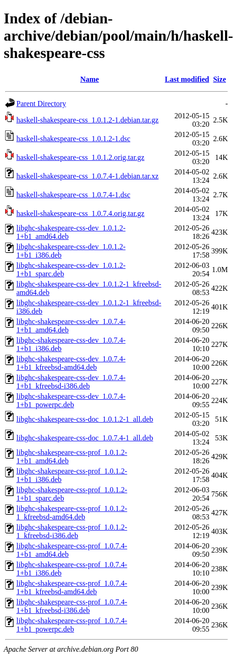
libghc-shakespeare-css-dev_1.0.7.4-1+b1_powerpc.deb (70, 400)
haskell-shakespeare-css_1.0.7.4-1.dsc (73, 195)
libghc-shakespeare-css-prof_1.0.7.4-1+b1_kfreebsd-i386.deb (71, 606)
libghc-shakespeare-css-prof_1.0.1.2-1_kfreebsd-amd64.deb (71, 512)
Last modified (187, 79)
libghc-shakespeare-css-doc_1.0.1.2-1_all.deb (84, 419)
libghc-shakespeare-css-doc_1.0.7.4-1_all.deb (84, 438)
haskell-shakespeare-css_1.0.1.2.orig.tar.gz (80, 157)
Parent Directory (41, 104)
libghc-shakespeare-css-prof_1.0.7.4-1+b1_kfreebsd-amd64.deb (71, 587)
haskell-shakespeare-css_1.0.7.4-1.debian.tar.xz (87, 176)
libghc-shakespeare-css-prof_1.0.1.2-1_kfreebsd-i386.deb (71, 531)
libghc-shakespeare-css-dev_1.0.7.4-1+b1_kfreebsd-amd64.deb (70, 363)
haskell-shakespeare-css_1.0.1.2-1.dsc (73, 139)
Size (219, 79)
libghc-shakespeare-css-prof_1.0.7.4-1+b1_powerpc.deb (71, 625)
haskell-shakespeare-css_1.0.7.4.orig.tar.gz (80, 213)
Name (89, 79)
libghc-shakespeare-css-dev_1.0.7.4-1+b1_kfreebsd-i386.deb (70, 382)
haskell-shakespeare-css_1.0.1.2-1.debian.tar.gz (87, 120)
